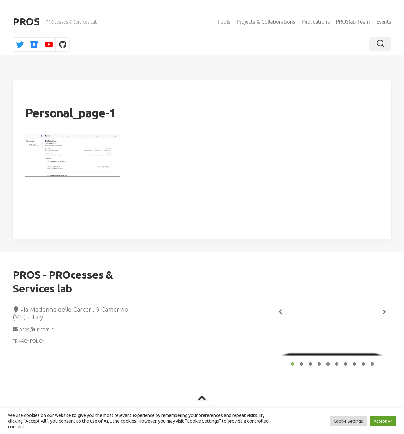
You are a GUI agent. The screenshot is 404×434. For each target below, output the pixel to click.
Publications (316, 22)
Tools (223, 22)
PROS (26, 22)
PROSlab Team (353, 22)
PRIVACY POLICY (28, 341)
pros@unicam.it (33, 330)
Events (383, 22)
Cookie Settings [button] (348, 421)
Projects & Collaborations (266, 22)
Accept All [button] (383, 421)
